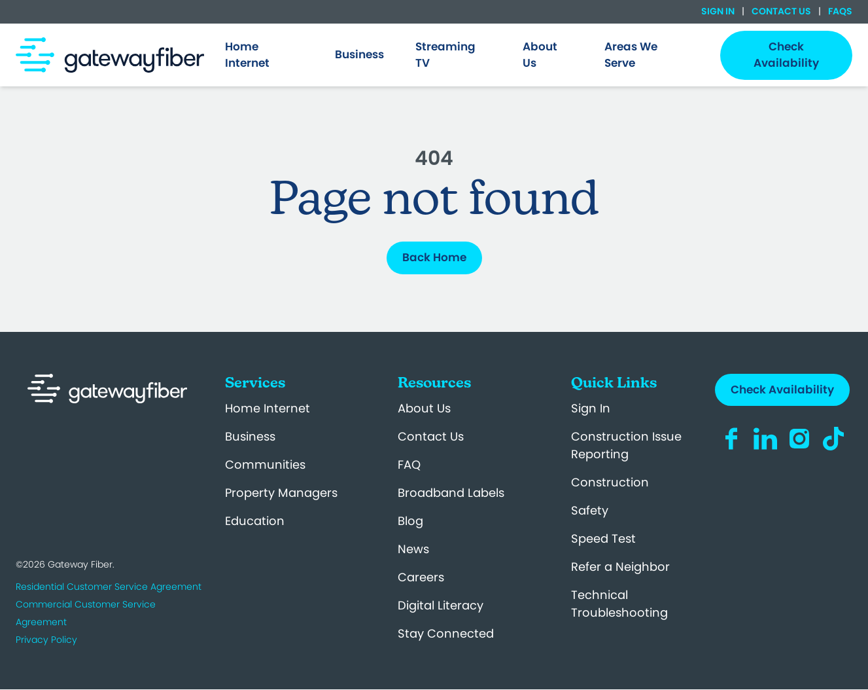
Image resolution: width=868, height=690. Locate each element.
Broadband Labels (451, 492)
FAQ (409, 464)
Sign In (719, 11)
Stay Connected (446, 633)
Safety (589, 510)
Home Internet (267, 408)
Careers (421, 577)
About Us (424, 408)
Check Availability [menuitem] (786, 55)
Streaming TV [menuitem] (445, 55)
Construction (610, 482)
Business (250, 436)
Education (255, 521)
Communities (265, 464)
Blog (410, 521)
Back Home (434, 257)
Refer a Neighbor (620, 566)
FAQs (839, 11)
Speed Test (603, 538)
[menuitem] (264, 55)
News (413, 549)
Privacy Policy (46, 639)
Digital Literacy (440, 605)
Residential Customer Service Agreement (108, 586)
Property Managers (281, 492)
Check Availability (782, 389)
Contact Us (781, 11)
